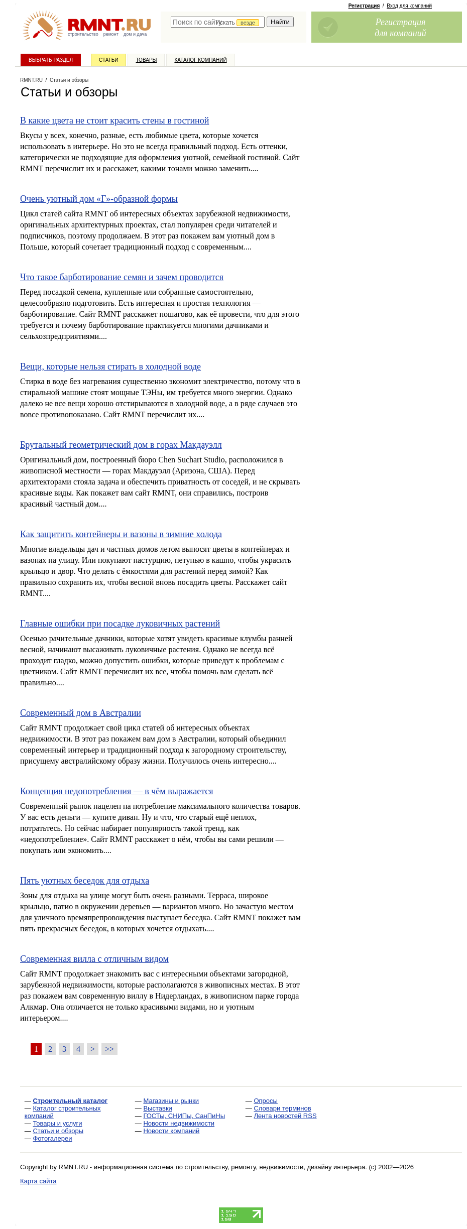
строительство (83, 34)
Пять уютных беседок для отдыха (84, 881)
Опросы (265, 1100)
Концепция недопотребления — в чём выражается (116, 791)
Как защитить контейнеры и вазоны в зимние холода (121, 534)
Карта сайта (38, 1181)
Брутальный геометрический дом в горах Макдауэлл (121, 445)
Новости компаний (171, 1131)
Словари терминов (282, 1108)
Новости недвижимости (178, 1123)
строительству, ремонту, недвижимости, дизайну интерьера (275, 1167)
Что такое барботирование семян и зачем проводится (121, 277)
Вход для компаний (409, 6)
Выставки (157, 1108)
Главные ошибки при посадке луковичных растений (120, 624)
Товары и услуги (57, 1123)
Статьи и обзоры (58, 1131)
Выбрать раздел (51, 60)
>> (109, 1049)
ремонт (111, 34)
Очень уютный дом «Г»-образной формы (99, 199)
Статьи (108, 60)
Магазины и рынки (171, 1100)
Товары (146, 60)
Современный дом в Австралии (80, 713)
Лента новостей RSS (285, 1116)
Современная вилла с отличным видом (94, 959)
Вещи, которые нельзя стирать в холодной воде (110, 366)
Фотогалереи (52, 1138)
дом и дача (135, 34)
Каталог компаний (200, 60)
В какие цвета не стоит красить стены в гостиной (114, 120)
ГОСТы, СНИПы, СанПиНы (184, 1116)
